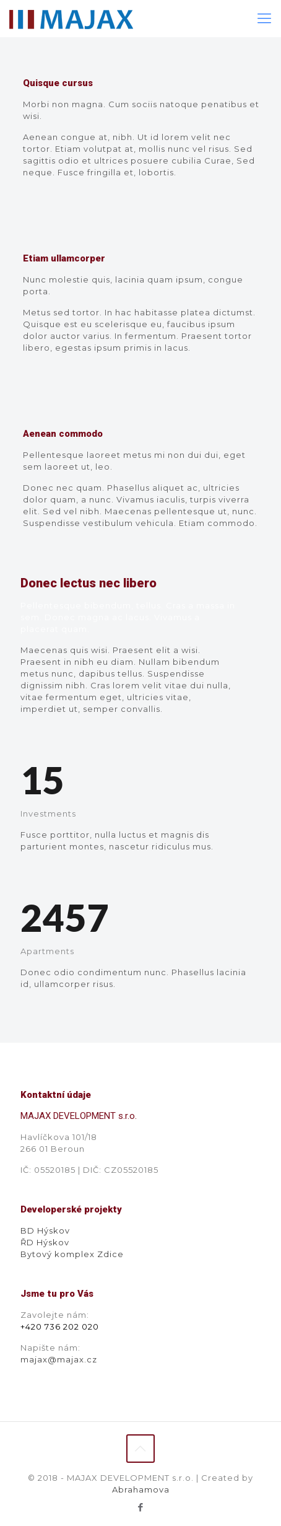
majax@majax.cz (58, 1359)
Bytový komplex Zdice (72, 1254)
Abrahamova (141, 1489)
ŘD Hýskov (44, 1242)
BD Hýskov (45, 1230)
